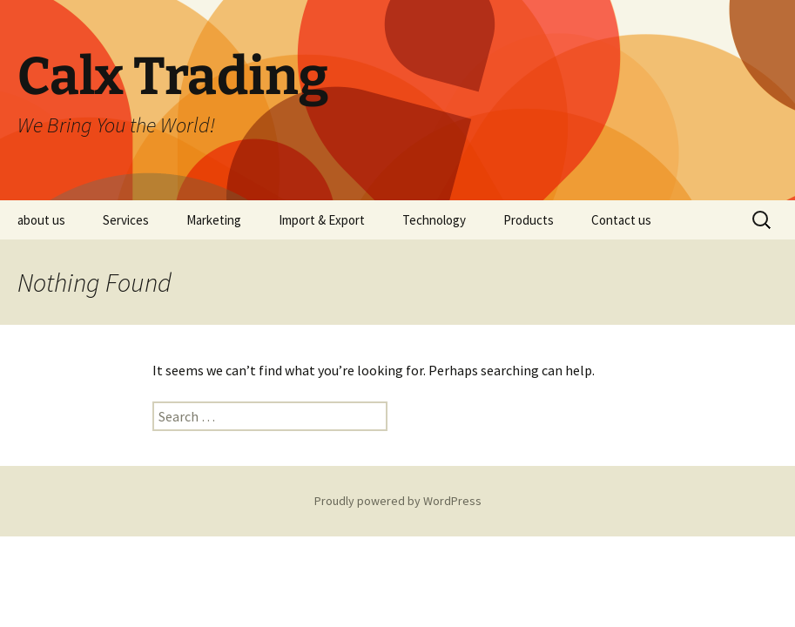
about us (41, 220)
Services (126, 220)
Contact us (621, 220)
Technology (434, 220)
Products (528, 220)
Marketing (213, 220)
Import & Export (322, 220)
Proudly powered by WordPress (398, 501)
